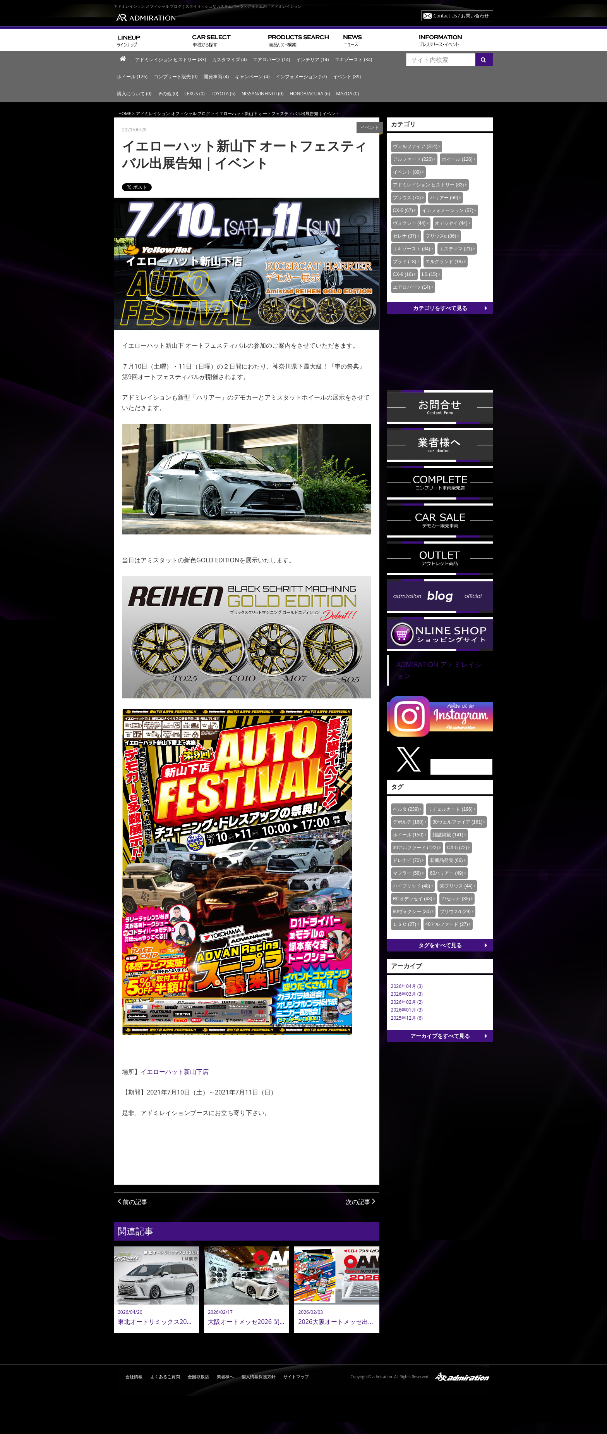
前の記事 (132, 1202)
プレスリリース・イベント (454, 40)
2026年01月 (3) (407, 1010)
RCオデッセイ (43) (412, 898)
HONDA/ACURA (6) (310, 93)
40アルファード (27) (446, 924)
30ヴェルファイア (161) (457, 822)
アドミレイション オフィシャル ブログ (173, 113)
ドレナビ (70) (407, 860)
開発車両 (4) (216, 76)
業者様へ (225, 1376)
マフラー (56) (407, 873)
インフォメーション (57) (301, 76)
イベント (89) (347, 76)
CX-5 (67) (403, 210)
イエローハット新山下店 (175, 1071)
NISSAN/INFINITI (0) (262, 93)
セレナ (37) (405, 236)
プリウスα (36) (440, 236)
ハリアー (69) (444, 197)
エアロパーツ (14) (271, 59)
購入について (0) (134, 93)
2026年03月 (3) (407, 994)
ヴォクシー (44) (409, 223)
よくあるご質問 (165, 1376)
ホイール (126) (132, 76)
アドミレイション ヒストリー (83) (170, 59)
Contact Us (461, 15)
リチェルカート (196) (450, 809)
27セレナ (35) (455, 898)
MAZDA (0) (347, 93)
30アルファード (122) (415, 847)
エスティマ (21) (455, 249)
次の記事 (361, 1202)
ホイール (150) (408, 835)
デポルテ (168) (408, 822)
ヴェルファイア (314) (415, 146)
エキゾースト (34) (353, 59)
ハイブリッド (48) (411, 886)
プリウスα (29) (455, 911)
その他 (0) (168, 93)
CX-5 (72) (457, 847)
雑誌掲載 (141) (447, 835)
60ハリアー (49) (446, 873)
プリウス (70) (407, 197)
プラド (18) (405, 261)
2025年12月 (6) (407, 1018)
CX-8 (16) (403, 274)
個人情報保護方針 (259, 1376)
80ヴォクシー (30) (412, 911)
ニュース (378, 40)
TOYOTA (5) (223, 93)
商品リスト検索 (302, 40)
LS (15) (429, 274)
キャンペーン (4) (252, 76)
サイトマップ (296, 1376)
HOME (124, 113)
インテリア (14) (312, 59)
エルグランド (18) (444, 261)
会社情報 (133, 1376)
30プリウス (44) (456, 886)
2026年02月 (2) (407, 1002)
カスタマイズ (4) (229, 59)
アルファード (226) (413, 159)
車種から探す (227, 40)
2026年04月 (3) (407, 986)
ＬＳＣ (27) (405, 924)
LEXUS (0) (194, 93)
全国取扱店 (198, 1376)
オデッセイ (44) (451, 223)
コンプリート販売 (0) (175, 76)
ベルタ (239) (406, 809)
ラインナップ (151, 40)
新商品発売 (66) (446, 860)
